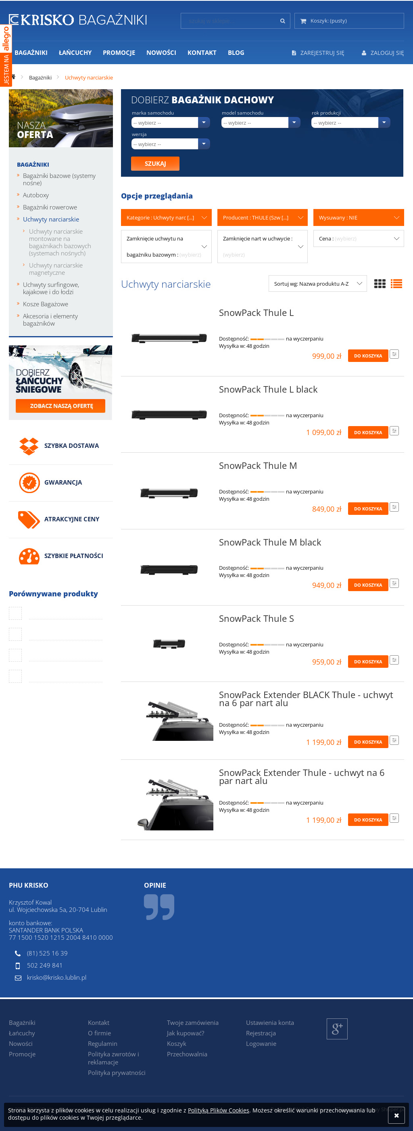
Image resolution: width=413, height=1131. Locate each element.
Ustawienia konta (270, 1022)
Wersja (139, 134)
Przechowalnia (187, 1054)
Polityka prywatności (117, 1072)
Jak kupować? (185, 1033)
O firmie (99, 1033)
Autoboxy (36, 195)
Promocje (22, 1054)
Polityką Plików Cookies (218, 1110)
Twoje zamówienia (193, 1022)
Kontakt (98, 1022)
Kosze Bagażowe (45, 304)
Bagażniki (33, 164)
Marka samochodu (153, 113)
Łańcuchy (22, 1033)
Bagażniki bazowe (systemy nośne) (59, 179)
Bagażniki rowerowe (50, 207)
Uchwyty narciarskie (51, 219)
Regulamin (102, 1043)
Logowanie (261, 1043)
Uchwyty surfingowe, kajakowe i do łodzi (51, 288)
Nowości (21, 1043)
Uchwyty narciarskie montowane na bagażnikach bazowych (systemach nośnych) (60, 242)
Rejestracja (261, 1033)
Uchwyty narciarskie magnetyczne (56, 268)
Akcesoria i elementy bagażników (50, 319)
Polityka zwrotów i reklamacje (113, 1058)
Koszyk (176, 1043)
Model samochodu (242, 113)
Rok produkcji (326, 113)
